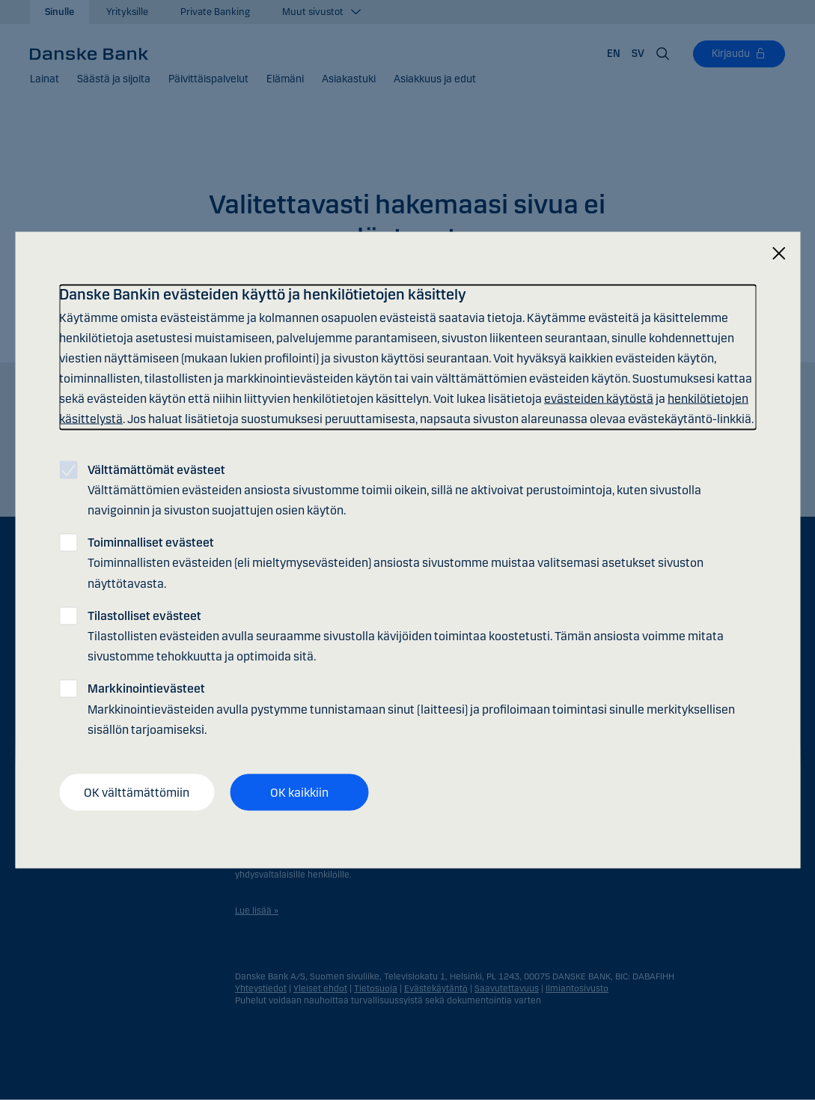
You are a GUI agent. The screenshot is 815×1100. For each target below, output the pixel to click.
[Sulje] (778, 253)
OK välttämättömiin (136, 792)
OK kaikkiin (299, 792)
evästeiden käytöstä (598, 399)
